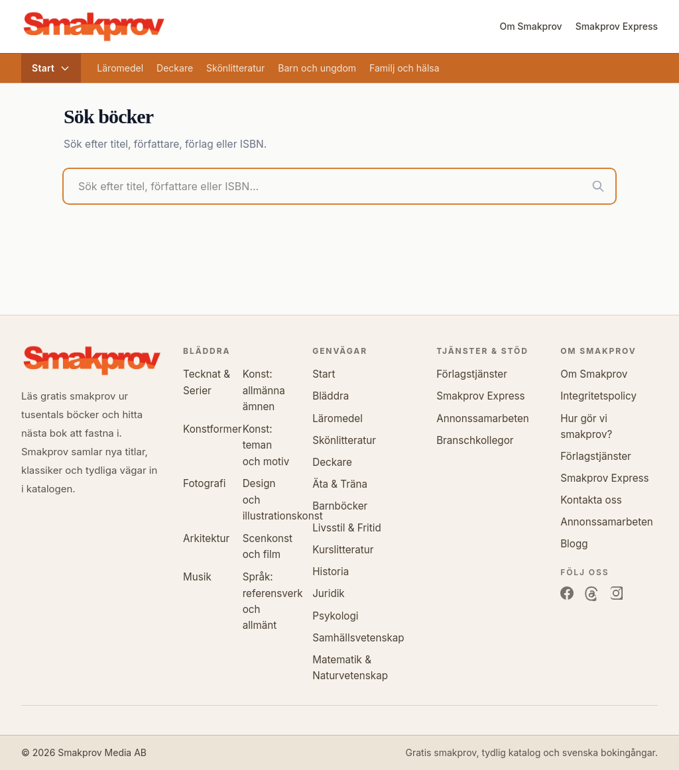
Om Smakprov (530, 26)
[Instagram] (616, 593)
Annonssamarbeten (482, 418)
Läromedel (120, 68)
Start (51, 68)
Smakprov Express (617, 26)
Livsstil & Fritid (346, 528)
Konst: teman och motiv (266, 445)
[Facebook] (567, 593)
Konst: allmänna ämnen (264, 390)
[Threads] (591, 593)
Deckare (174, 68)
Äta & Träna (339, 484)
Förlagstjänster (471, 374)
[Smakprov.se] (91, 360)
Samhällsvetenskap (358, 638)
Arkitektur (206, 538)
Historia (330, 571)
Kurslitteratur (342, 549)
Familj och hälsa (404, 68)
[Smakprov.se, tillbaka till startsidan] (93, 26)
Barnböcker (339, 506)
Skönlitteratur (235, 68)
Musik (197, 577)
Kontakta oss (591, 500)
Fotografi (204, 483)
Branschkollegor (474, 440)
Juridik (328, 593)
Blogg (573, 543)
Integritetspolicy (598, 396)
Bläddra (330, 396)
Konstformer (212, 429)
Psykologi (335, 616)
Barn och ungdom (317, 68)
